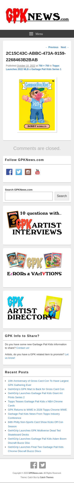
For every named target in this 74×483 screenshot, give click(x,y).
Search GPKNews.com (18, 189)
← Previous (51, 47)
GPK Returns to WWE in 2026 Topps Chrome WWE (37, 409)
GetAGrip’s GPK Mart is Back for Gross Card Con (36, 389)
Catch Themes (46, 477)
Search (62, 196)
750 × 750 (43, 65)
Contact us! (22, 347)
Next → (65, 47)
